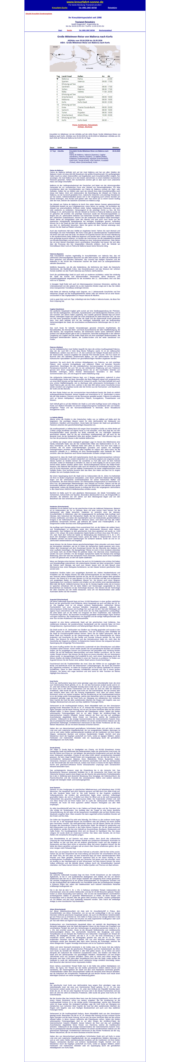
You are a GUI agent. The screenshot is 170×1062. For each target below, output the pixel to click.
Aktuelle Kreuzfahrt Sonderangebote (39, 14)
